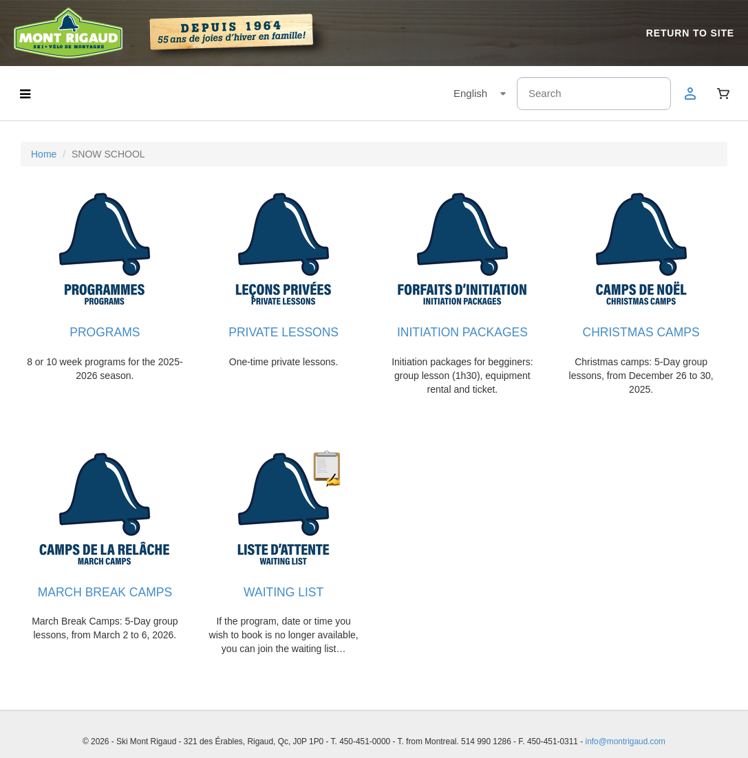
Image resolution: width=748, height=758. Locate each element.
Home (43, 154)
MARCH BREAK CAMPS (105, 592)
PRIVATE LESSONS (283, 332)
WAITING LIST (283, 592)
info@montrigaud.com (626, 741)
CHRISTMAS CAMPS (641, 332)
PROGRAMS (105, 332)
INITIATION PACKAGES (462, 332)
